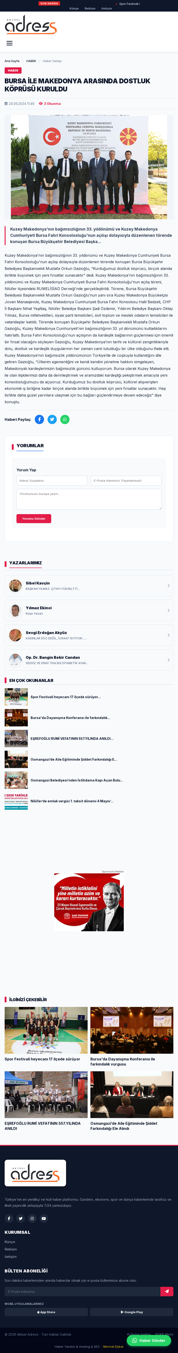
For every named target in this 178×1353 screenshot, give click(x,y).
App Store (46, 1312)
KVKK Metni (164, 1334)
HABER (31, 61)
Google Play (132, 1312)
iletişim (106, 8)
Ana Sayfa (12, 61)
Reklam (90, 8)
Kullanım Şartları (139, 1334)
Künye (74, 8)
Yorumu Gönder (33, 518)
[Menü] (9, 43)
